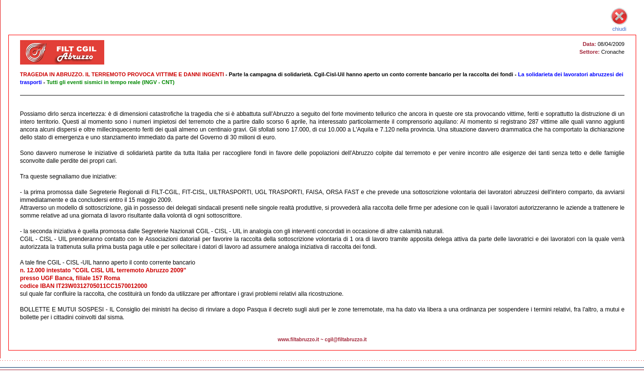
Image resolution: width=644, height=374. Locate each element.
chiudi (619, 26)
